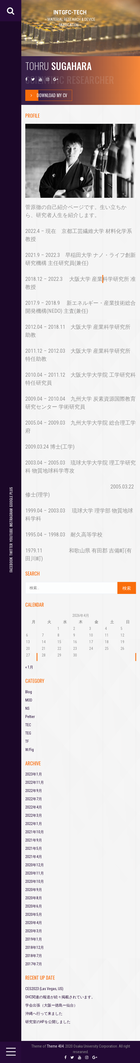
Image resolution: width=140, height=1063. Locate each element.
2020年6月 (33, 906)
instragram (11, 517)
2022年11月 (34, 782)
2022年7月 (33, 799)
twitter (11, 549)
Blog (28, 692)
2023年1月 (33, 774)
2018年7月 (33, 956)
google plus (11, 497)
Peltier (30, 717)
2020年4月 (33, 923)
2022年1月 (33, 824)
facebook (11, 564)
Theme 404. (55, 1046)
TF (27, 741)
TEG (28, 733)
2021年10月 (34, 832)
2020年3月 (33, 931)
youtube (11, 535)
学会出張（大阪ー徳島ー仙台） (51, 1005)
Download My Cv (46, 95)
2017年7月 (33, 964)
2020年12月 (34, 865)
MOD (28, 700)
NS (27, 708)
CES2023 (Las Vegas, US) (44, 989)
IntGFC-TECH (70, 12)
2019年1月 (33, 939)
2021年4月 (33, 857)
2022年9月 (33, 791)
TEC (28, 725)
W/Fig (29, 750)
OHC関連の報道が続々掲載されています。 (60, 997)
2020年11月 (34, 873)
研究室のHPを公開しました (48, 1022)
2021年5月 (33, 848)
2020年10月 (34, 881)
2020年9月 (33, 890)
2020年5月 (33, 914)
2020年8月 (33, 898)
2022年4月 (33, 807)
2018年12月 (34, 947)
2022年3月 (33, 815)
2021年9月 (33, 840)
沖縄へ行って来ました (44, 1013)
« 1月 (29, 667)
